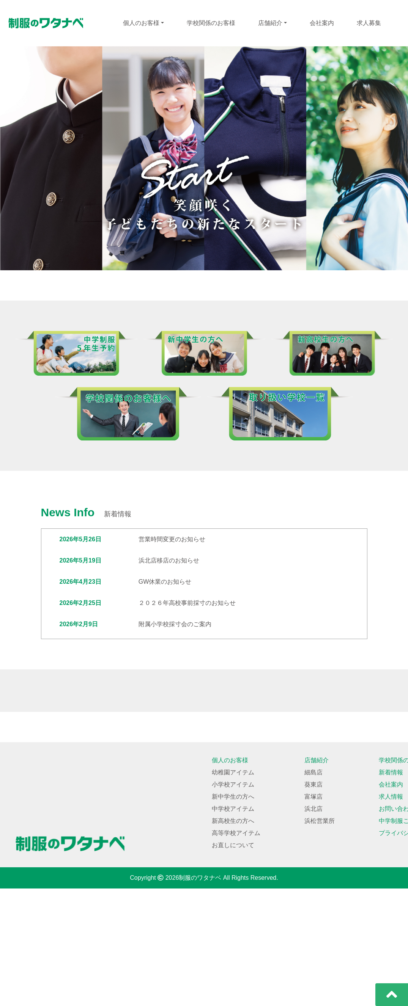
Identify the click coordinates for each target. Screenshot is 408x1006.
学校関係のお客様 (211, 23)
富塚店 (313, 914)
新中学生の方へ (233, 914)
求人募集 (369, 23)
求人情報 (391, 914)
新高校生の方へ (233, 938)
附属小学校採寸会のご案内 (175, 624)
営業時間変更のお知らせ (172, 539)
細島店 (313, 890)
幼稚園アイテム (233, 890)
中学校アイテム (233, 926)
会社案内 (322, 23)
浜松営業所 (319, 938)
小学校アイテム (233, 902)
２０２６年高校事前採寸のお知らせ (187, 603)
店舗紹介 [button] (270, 23)
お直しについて (233, 962)
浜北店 (313, 926)
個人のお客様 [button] (141, 23)
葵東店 (313, 902)
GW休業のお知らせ (165, 581)
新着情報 (391, 890)
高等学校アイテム (236, 950)
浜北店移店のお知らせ (169, 560)
